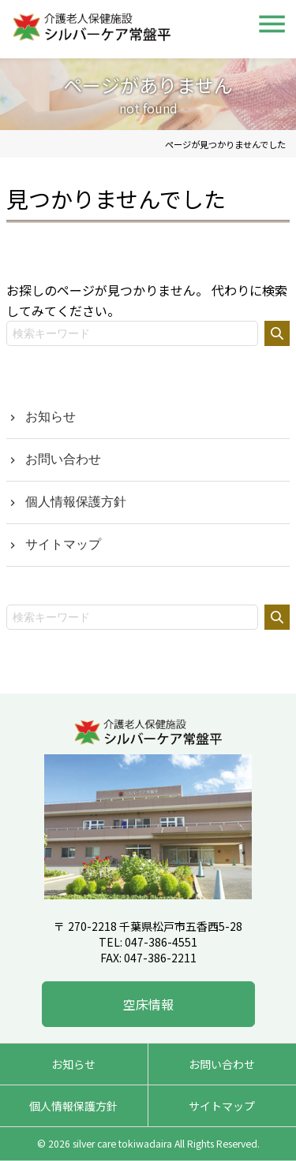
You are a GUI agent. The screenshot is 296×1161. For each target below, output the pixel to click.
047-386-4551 (161, 942)
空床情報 (148, 1004)
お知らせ (50, 416)
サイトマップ (63, 544)
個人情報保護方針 (75, 501)
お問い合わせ (63, 459)
